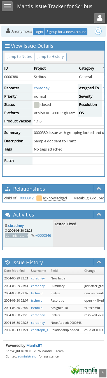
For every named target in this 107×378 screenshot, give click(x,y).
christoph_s (39, 330)
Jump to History (51, 56)
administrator (28, 356)
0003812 (27, 198)
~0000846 (43, 235)
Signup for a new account (66, 31)
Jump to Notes (20, 56)
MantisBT (34, 345)
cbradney (42, 87)
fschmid (37, 293)
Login (38, 31)
